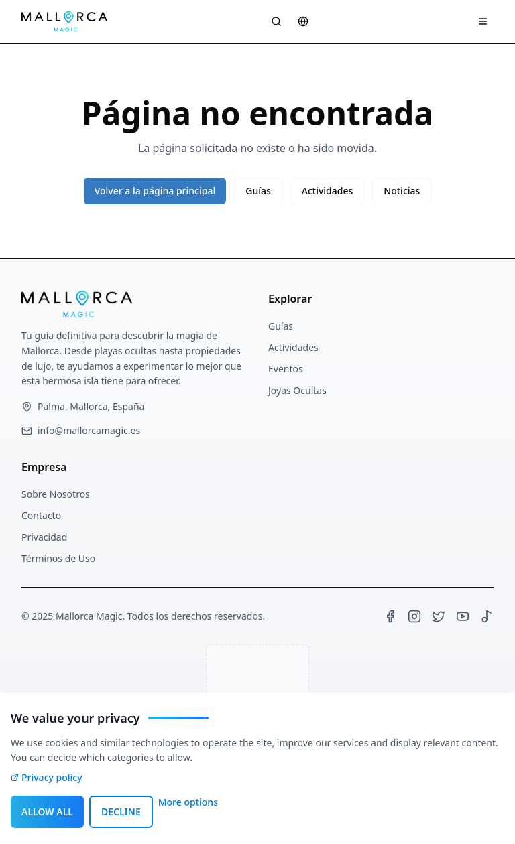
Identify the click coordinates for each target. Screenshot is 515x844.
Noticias (402, 190)
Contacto (41, 515)
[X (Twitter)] (438, 616)
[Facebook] (390, 616)
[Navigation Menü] (483, 21)
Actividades (327, 190)
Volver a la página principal (155, 190)
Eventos (285, 368)
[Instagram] (414, 616)
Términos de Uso (58, 558)
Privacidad (44, 537)
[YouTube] (462, 616)
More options (188, 802)
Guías (258, 190)
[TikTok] (487, 616)
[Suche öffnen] (276, 21)
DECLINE (121, 811)
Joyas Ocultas (297, 390)
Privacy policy (46, 777)
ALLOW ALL (47, 811)
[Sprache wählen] (303, 21)
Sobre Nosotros (55, 494)
